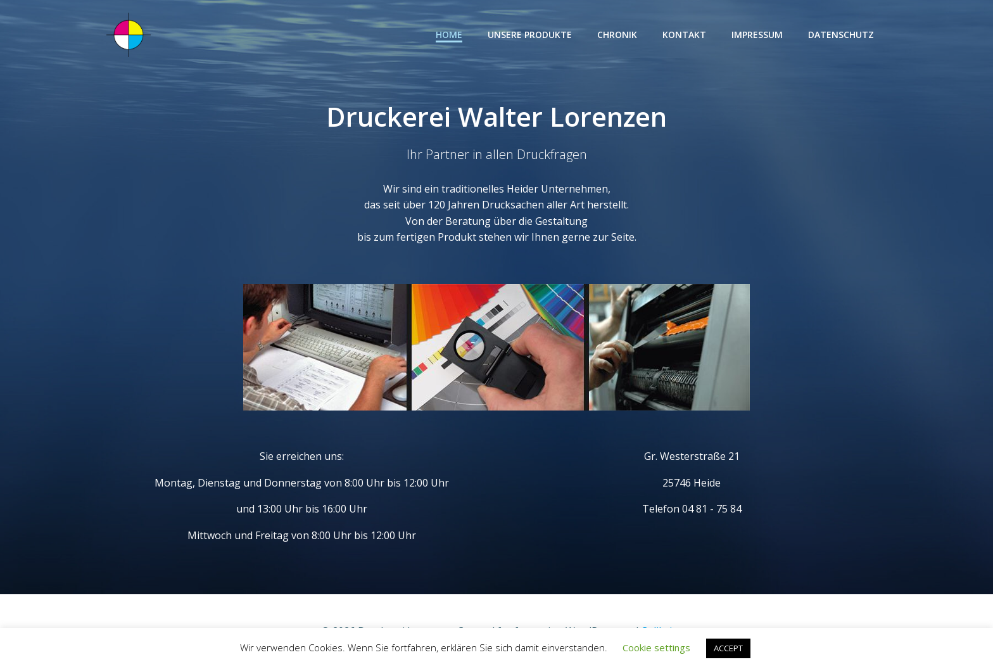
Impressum (757, 35)
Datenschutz (841, 35)
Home (449, 35)
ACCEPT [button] (728, 648)
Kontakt (684, 35)
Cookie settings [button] (656, 647)
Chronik (617, 35)
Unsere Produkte (530, 35)
